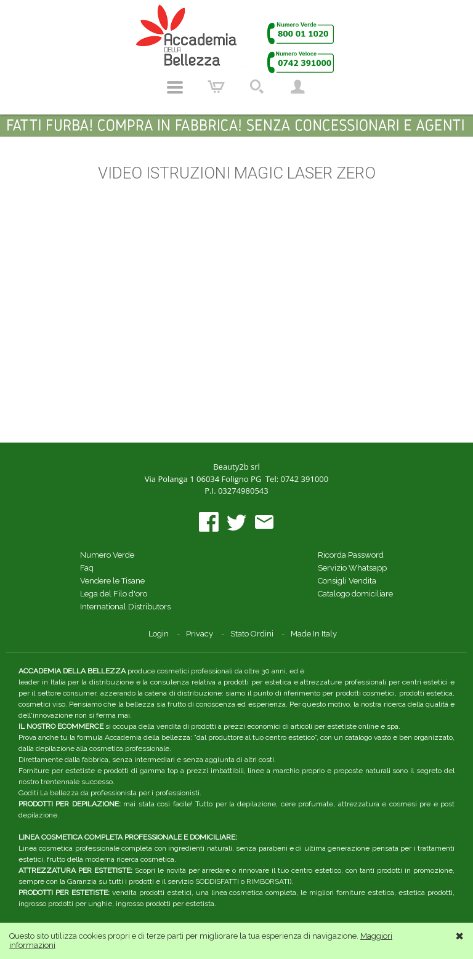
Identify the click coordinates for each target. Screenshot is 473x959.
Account (297, 87)
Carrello (216, 87)
